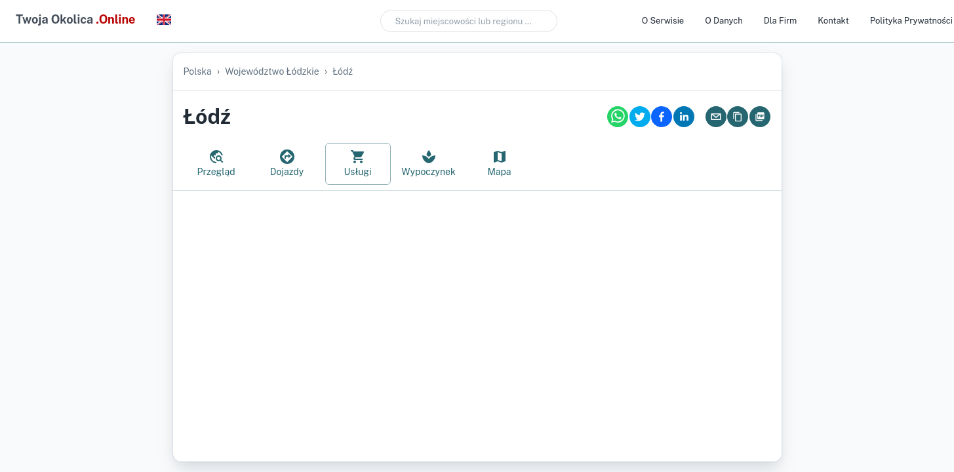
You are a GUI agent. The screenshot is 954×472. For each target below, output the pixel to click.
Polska (198, 71)
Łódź (342, 71)
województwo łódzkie (272, 71)
